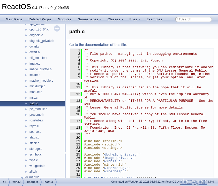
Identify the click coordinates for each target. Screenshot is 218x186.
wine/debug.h (116, 168)
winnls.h (112, 161)
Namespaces (89, 19)
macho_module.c (41, 80)
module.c (35, 92)
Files (135, 19)
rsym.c (34, 126)
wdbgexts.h (37, 166)
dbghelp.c (36, 35)
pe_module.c (38, 109)
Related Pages (39, 19)
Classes (115, 19)
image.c (34, 63)
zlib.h (33, 171)
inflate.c (34, 75)
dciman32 (32, 177)
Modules (64, 19)
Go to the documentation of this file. (98, 45)
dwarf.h (34, 52)
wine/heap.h (115, 171)
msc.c (33, 97)
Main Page (14, 19)
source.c (35, 132)
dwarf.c (34, 46)
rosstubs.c (36, 120)
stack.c (34, 143)
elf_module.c (38, 58)
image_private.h (40, 69)
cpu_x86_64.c (39, 29)
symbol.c (35, 154)
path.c (33, 103)
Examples (154, 19)
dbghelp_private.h (41, 41)
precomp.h (36, 115)
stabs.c (34, 137)
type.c (33, 160)
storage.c (35, 149)
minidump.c (37, 86)
